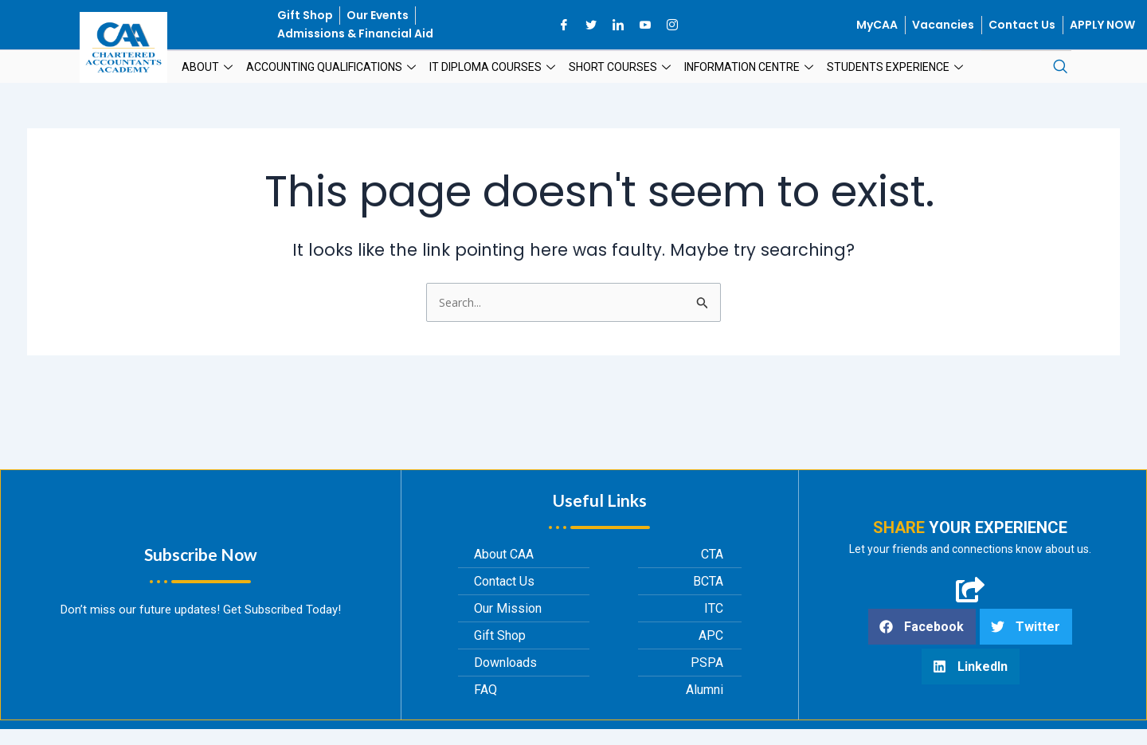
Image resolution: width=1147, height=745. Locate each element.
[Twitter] (591, 25)
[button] (922, 629)
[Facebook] (564, 25)
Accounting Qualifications (333, 67)
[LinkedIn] (618, 25)
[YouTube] (645, 25)
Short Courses (622, 67)
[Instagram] (672, 25)
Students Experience (897, 67)
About (209, 67)
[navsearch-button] (1060, 67)
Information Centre (750, 67)
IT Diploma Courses (494, 67)
